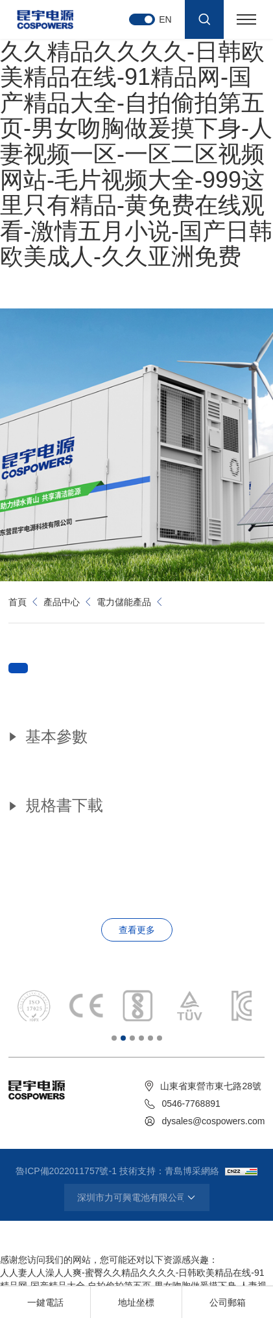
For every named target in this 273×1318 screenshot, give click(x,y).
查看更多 (137, 930)
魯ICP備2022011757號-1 (66, 1171)
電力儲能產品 (124, 602)
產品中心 (61, 602)
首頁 (17, 602)
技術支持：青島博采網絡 (169, 1171)
